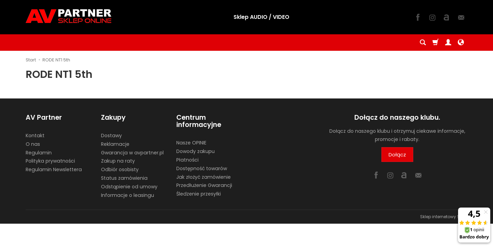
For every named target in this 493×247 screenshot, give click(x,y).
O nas (33, 144)
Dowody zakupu (195, 151)
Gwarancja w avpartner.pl (132, 152)
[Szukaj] (422, 42)
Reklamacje (115, 144)
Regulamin (39, 152)
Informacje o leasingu (127, 195)
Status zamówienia (124, 178)
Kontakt (35, 135)
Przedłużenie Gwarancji (204, 185)
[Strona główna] (68, 16)
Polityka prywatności (50, 160)
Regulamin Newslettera (54, 169)
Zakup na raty (118, 160)
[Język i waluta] (460, 42)
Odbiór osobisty (120, 169)
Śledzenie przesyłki (198, 193)
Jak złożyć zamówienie (203, 177)
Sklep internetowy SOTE (443, 217)
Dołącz (397, 154)
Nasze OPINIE (191, 142)
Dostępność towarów (201, 168)
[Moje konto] (448, 42)
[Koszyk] (435, 42)
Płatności (187, 159)
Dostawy (111, 135)
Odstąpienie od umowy (129, 186)
